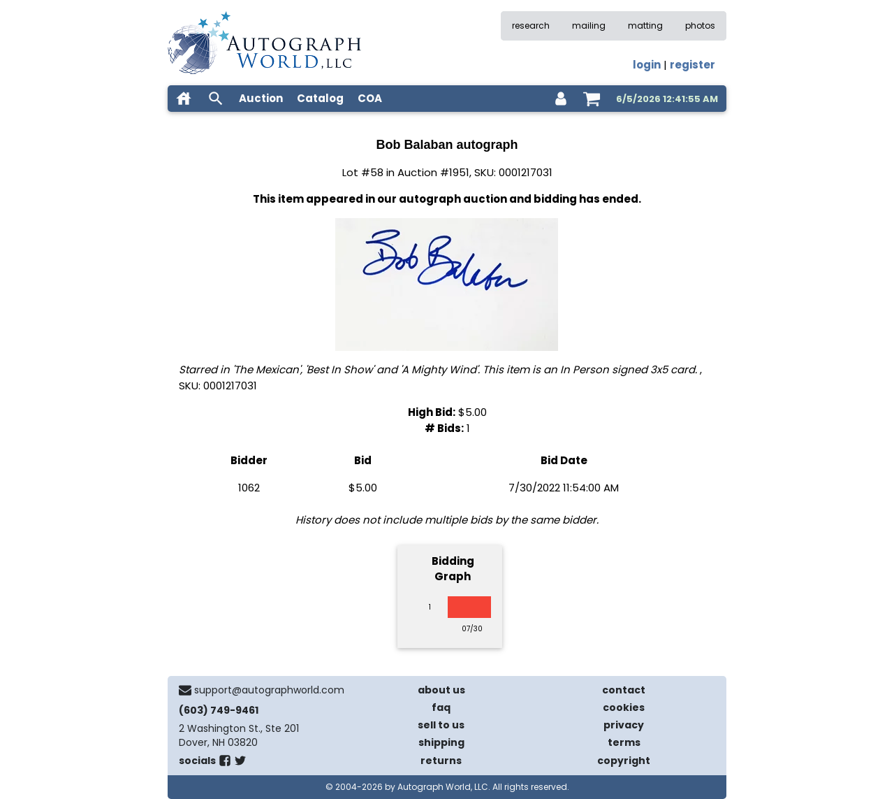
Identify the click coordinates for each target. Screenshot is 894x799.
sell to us (441, 725)
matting (645, 25)
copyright (623, 761)
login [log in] (647, 64)
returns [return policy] (441, 761)
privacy (623, 725)
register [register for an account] (692, 64)
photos (700, 25)
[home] (184, 98)
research (531, 25)
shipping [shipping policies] (441, 742)
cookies (624, 707)
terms (624, 742)
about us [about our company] (441, 690)
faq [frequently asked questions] (441, 707)
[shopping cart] (591, 98)
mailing (589, 25)
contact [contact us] (623, 690)
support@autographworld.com (269, 690)
